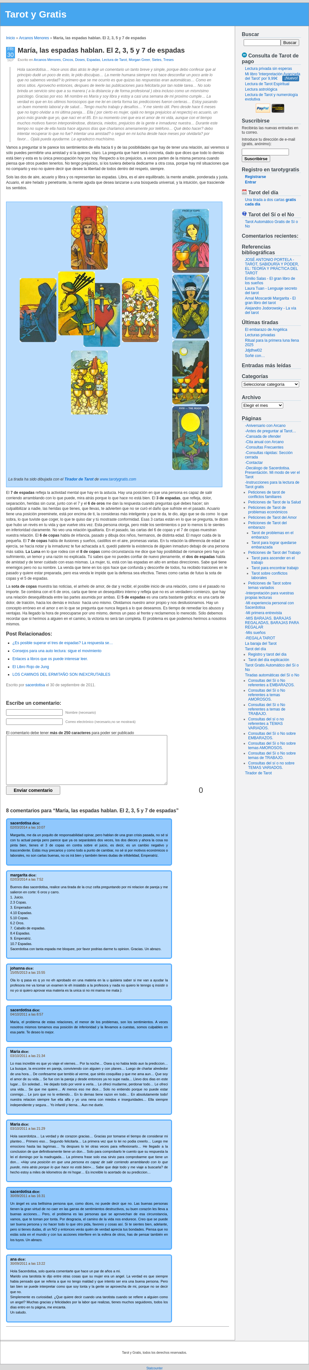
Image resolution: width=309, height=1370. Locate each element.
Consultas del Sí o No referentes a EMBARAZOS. (271, 682)
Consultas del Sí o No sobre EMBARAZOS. (272, 735)
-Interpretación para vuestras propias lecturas (269, 595)
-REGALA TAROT (260, 638)
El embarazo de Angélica (266, 329)
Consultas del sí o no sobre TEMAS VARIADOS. (271, 765)
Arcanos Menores (34, 38)
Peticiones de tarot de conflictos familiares (266, 494)
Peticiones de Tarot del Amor (272, 517)
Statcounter (154, 1368)
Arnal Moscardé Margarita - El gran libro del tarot (270, 300)
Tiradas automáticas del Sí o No (272, 675)
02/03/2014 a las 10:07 (27, 827)
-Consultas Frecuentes (264, 447)
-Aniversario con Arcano (265, 425)
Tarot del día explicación (268, 660)
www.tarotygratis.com (118, 479)
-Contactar (254, 462)
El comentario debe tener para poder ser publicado (70, 733)
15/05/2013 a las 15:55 (27, 972)
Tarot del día (255, 649)
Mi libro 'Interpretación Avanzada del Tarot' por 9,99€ (272, 76)
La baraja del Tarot (261, 643)
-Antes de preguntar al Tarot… (270, 431)
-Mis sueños (255, 632)
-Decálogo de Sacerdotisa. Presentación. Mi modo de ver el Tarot (272, 472)
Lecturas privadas (260, 335)
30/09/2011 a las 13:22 (27, 1263)
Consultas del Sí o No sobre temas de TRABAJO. (272, 755)
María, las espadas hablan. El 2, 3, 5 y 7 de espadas (101, 50)
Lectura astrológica (261, 89)
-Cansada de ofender (263, 436)
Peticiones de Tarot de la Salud (274, 502)
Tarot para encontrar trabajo (274, 568)
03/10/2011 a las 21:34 (27, 1056)
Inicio (10, 38)
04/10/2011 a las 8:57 (26, 1014)
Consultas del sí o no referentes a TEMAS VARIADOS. (266, 723)
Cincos (68, 60)
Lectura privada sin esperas (268, 68)
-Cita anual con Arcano (264, 442)
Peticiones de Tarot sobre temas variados (269, 585)
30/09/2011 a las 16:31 (27, 1196)
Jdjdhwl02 (253, 350)
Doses (80, 60)
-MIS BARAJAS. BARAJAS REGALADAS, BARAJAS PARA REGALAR (272, 622)
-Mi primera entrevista (263, 613)
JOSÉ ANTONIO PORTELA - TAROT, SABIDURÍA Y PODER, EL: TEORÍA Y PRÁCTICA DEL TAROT (272, 266)
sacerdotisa (35, 685)
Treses (168, 60)
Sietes (157, 60)
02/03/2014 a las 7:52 (26, 879)
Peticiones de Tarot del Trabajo (274, 552)
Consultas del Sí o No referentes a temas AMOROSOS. (266, 695)
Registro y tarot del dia (267, 654)
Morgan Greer (139, 60)
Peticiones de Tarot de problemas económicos (267, 509)
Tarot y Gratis (36, 14)
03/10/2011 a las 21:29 (27, 1128)
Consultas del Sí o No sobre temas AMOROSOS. (272, 745)
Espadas (93, 60)
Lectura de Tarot (114, 60)
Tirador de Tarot (258, 773)
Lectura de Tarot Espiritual (267, 84)
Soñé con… (255, 356)
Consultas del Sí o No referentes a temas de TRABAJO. (266, 709)
